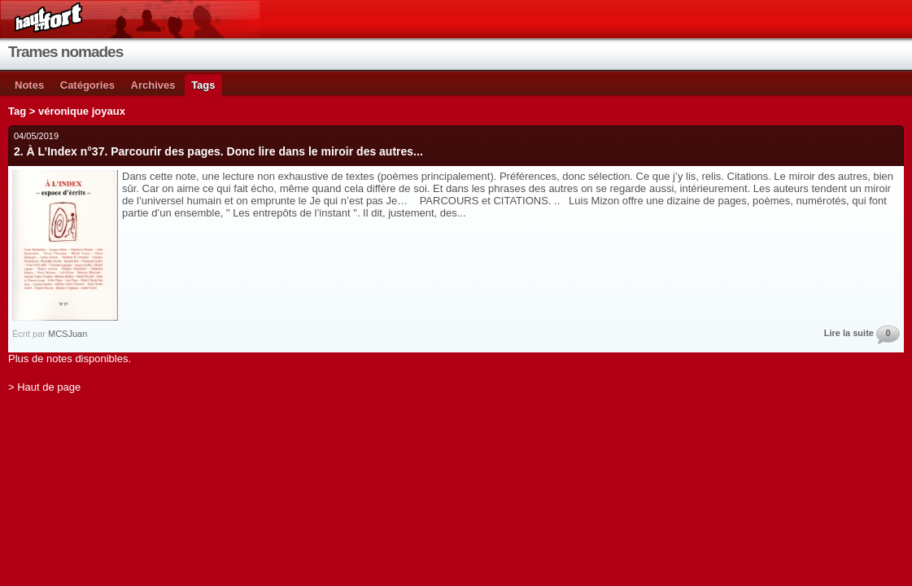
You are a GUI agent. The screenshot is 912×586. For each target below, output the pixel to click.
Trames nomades (65, 51)
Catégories (87, 85)
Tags (203, 85)
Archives (153, 85)
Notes (29, 85)
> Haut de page (44, 387)
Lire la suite (849, 333)
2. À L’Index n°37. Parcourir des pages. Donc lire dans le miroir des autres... (218, 151)
